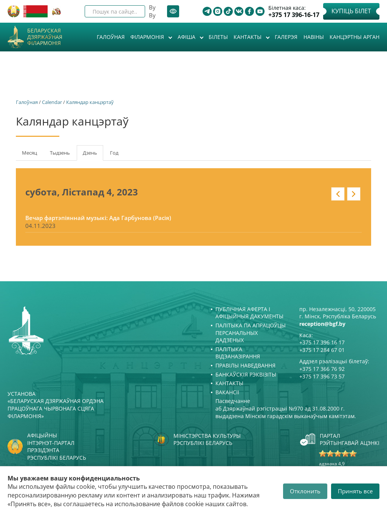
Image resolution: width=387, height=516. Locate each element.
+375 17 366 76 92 (322, 368)
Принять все (355, 491)
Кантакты (248, 36)
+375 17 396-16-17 (293, 15)
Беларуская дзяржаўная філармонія (44, 37)
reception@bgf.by (322, 323)
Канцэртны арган (354, 36)
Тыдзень (60, 152)
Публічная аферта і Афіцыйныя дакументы (249, 312)
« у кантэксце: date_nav (338, 194)
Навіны (313, 36)
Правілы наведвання (245, 365)
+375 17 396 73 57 (322, 376)
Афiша (187, 36)
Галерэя (286, 36)
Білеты (218, 36)
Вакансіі (227, 392)
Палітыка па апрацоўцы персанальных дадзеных (250, 333)
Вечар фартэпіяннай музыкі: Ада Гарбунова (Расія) (98, 218)
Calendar (52, 102)
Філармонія (148, 36)
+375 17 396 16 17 (322, 342)
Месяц (29, 152)
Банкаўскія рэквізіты (245, 374)
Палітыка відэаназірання (237, 353)
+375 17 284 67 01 (322, 349)
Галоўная (111, 36)
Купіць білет (351, 11)
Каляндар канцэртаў (90, 102)
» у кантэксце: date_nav (354, 194)
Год (114, 152)
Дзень (93, 155)
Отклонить (305, 491)
